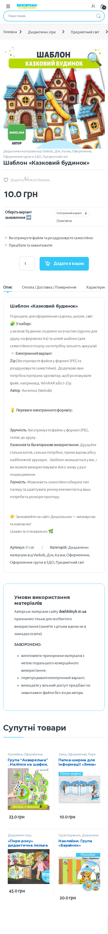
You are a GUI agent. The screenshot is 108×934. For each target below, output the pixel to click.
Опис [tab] (7, 287)
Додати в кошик (69, 263)
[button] (94, 87)
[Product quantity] (27, 263)
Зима (62, 754)
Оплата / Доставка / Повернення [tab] (49, 287)
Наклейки (15, 754)
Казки (66, 151)
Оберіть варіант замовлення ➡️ (18, 215)
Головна (10, 32)
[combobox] (48, 16)
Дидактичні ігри (42, 32)
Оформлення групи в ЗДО (22, 156)
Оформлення (81, 151)
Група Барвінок (69, 835)
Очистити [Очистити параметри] (64, 221)
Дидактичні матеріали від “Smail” (79, 837)
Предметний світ (85, 32)
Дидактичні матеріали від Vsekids (28, 151)
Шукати (98, 16)
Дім (57, 151)
